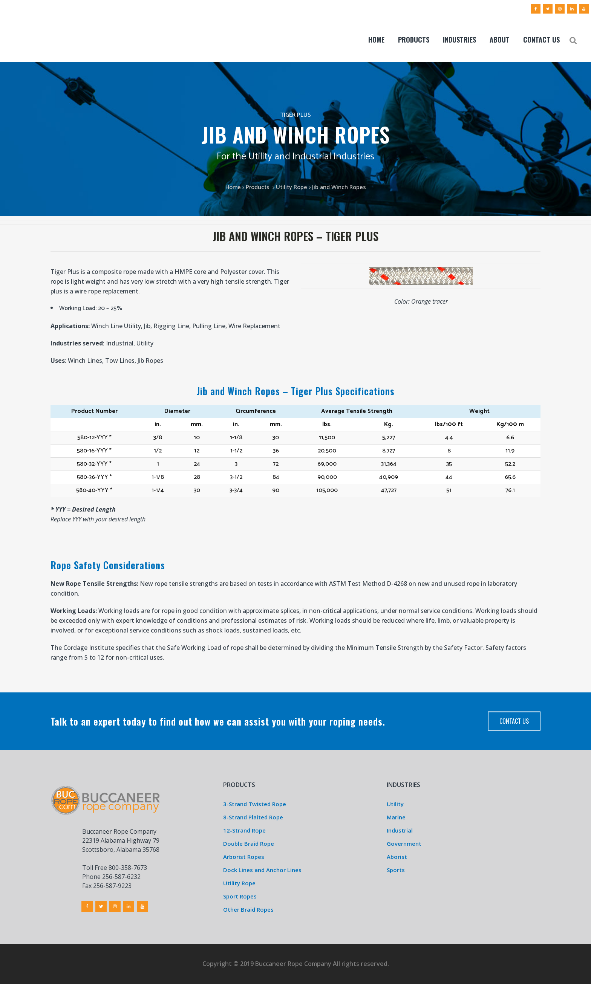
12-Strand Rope (244, 830)
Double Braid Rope (248, 843)
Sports (396, 870)
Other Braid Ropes (248, 909)
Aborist (397, 856)
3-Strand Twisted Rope (254, 804)
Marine (396, 817)
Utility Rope (291, 187)
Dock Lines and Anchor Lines (262, 870)
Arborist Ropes (243, 856)
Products (257, 187)
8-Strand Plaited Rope (253, 817)
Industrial (400, 830)
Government (404, 843)
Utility (395, 804)
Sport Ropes (240, 896)
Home (233, 187)
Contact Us (514, 721)
